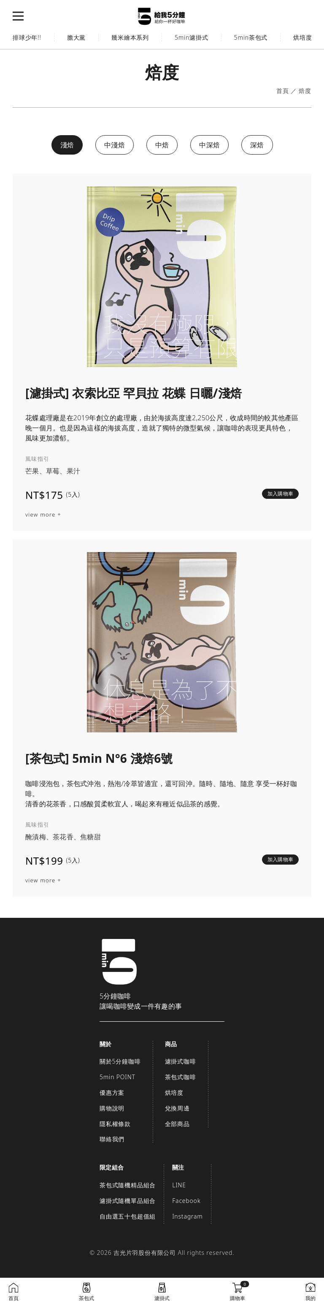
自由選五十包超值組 (128, 1216)
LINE (179, 1185)
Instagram (187, 1216)
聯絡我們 (112, 1139)
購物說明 (112, 1108)
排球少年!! (27, 37)
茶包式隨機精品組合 (128, 1185)
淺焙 (67, 145)
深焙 (257, 145)
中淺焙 (114, 145)
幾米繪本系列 (130, 37)
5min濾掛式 (191, 37)
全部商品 (177, 1124)
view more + (43, 515)
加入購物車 (280, 493)
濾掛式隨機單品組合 (128, 1201)
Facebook (186, 1201)
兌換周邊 (177, 1108)
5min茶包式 (251, 37)
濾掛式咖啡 (180, 1061)
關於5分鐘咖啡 (120, 1061)
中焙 (162, 145)
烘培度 (174, 1092)
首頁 (282, 91)
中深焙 (209, 145)
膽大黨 (76, 37)
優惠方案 (112, 1092)
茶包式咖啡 (180, 1077)
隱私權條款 (115, 1124)
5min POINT (117, 1077)
